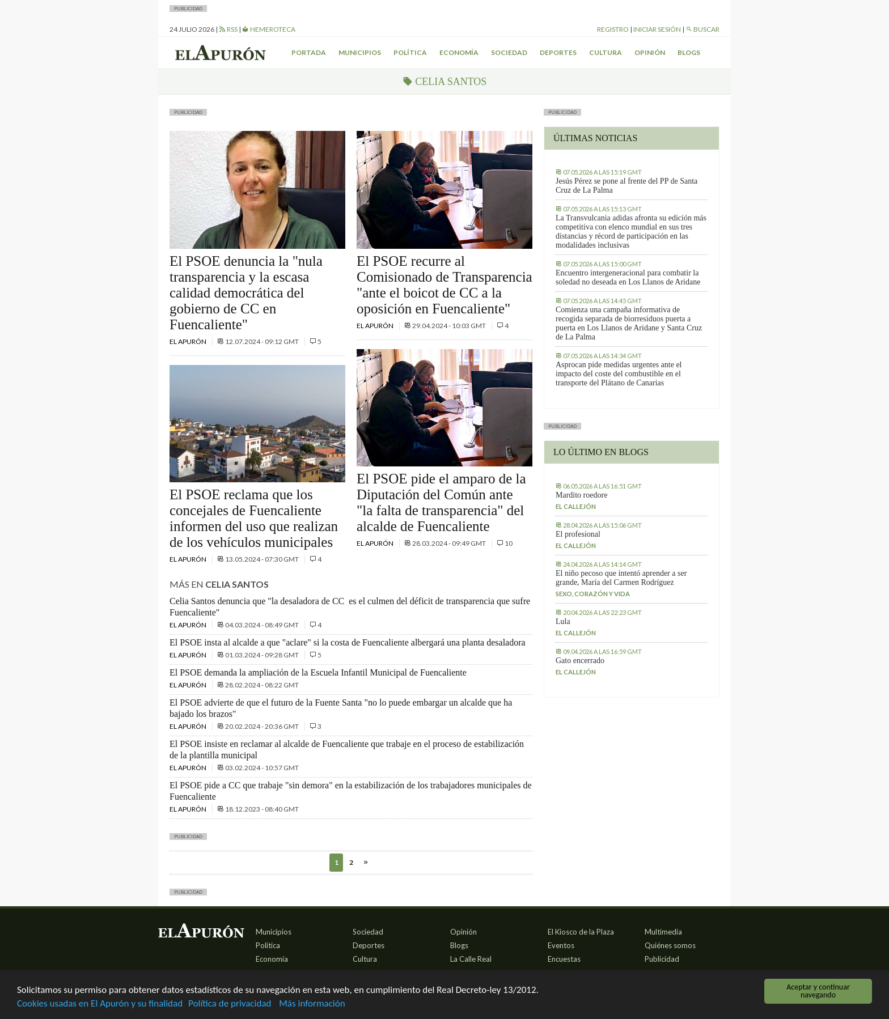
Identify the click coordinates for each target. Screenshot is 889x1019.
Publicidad (662, 958)
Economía (459, 52)
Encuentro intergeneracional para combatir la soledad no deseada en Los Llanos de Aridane (628, 277)
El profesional (578, 534)
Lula (563, 621)
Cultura (605, 52)
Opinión (649, 52)
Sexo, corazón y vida (593, 593)
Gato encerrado (580, 660)
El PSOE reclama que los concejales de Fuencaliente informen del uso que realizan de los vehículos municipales (254, 518)
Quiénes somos (670, 945)
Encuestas (564, 958)
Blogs (689, 52)
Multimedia (663, 931)
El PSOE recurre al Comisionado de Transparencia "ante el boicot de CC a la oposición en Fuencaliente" (444, 284)
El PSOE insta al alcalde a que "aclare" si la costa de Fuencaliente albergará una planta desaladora (348, 642)
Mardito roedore (581, 495)
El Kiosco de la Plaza (581, 931)
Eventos (561, 945)
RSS (228, 29)
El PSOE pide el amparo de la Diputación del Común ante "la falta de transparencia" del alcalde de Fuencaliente (441, 502)
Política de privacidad (229, 1004)
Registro (613, 29)
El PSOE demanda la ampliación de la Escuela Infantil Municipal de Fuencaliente (318, 672)
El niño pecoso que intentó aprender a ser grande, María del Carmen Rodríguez (621, 578)
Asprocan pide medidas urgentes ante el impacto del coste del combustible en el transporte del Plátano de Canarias (619, 373)
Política (410, 52)
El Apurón (189, 341)
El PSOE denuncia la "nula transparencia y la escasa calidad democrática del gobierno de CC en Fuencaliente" (246, 292)
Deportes (558, 52)
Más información (312, 1004)
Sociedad (509, 52)
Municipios (359, 52)
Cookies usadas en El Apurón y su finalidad (100, 1004)
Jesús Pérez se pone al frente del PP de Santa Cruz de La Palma (626, 185)
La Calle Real (471, 958)
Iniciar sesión (657, 29)
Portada (308, 52)
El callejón (576, 506)
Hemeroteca (268, 29)
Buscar (702, 29)
